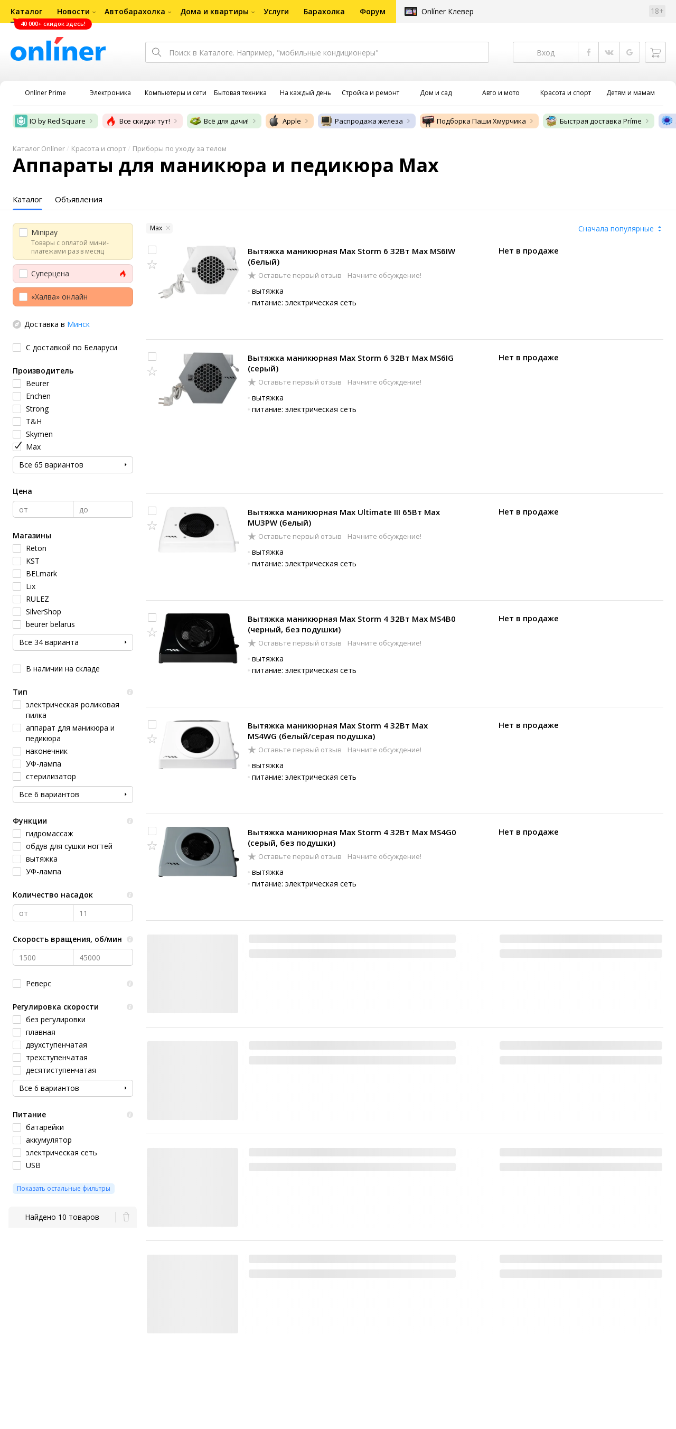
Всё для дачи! (219, 121)
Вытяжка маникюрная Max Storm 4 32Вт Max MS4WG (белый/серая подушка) (338, 730)
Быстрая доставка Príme (593, 121)
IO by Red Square (50, 121)
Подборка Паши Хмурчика (474, 121)
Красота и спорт (98, 148)
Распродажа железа (361, 121)
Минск (78, 324)
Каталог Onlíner (39, 148)
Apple (284, 121)
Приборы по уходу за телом (180, 148)
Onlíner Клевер (447, 11)
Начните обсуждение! (383, 275)
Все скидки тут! (137, 121)
